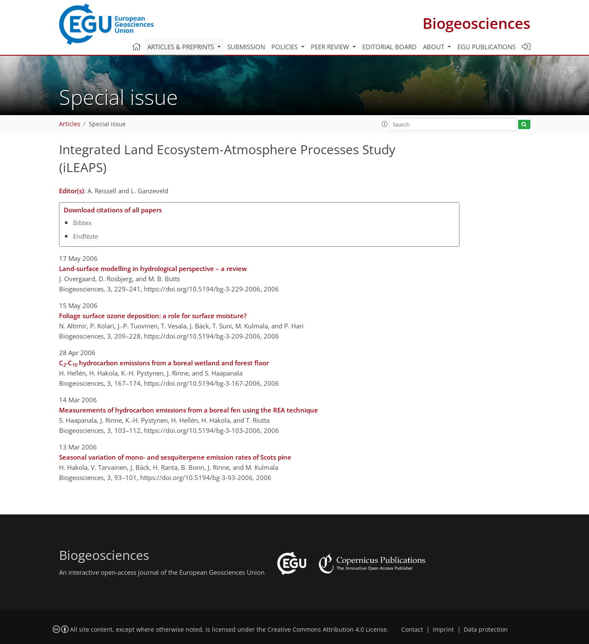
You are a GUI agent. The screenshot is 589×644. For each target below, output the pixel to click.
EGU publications (486, 46)
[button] (385, 124)
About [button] (434, 46)
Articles (69, 124)
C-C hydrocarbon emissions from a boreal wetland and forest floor (164, 363)
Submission (246, 46)
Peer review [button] (331, 46)
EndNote (85, 236)
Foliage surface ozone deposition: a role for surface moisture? (153, 315)
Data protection (486, 629)
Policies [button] (285, 46)
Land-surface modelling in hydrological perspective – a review (153, 268)
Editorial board (389, 46)
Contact (412, 629)
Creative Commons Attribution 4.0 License (327, 629)
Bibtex (82, 222)
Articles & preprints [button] (181, 46)
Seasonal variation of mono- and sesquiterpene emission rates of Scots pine (175, 457)
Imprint (443, 629)
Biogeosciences (476, 23)
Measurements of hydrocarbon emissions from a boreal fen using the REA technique (188, 410)
